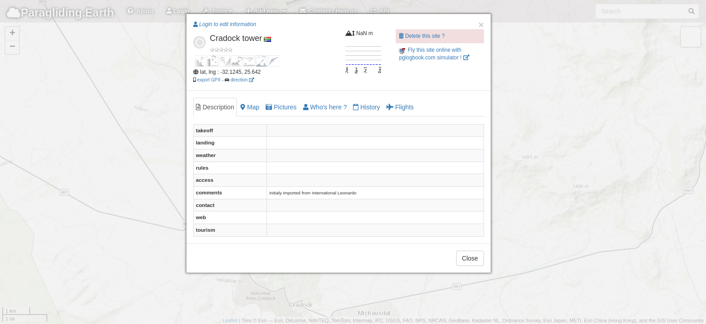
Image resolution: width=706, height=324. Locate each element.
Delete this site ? (421, 36)
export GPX (209, 79)
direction (242, 79)
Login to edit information (224, 24)
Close (470, 258)
